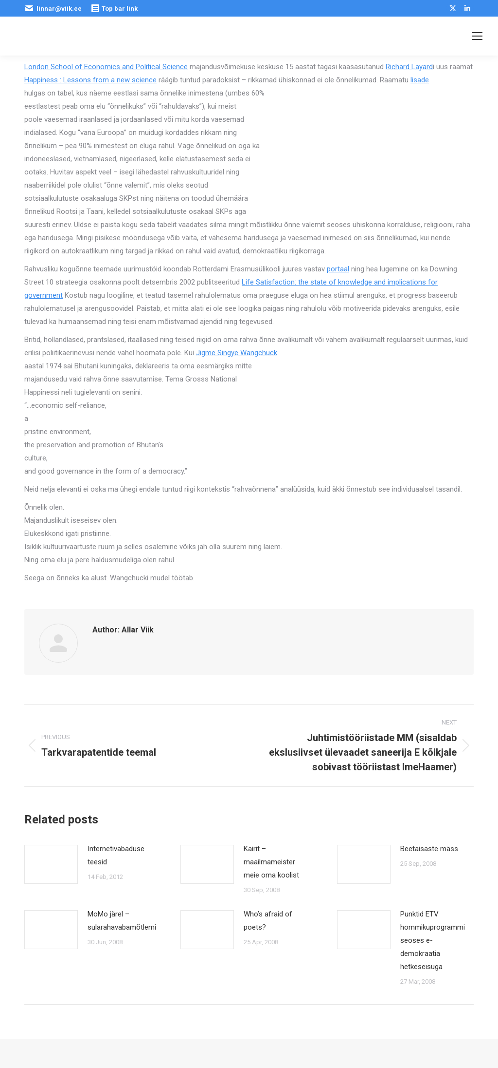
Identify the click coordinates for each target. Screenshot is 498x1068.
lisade (419, 80)
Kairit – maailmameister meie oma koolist (271, 861)
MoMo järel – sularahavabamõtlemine (126, 921)
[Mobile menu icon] (477, 36)
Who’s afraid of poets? (268, 921)
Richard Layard (409, 66)
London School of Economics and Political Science (106, 66)
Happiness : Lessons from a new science (90, 80)
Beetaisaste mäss (429, 848)
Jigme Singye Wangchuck (236, 352)
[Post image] (51, 864)
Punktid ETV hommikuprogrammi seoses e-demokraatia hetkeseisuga (432, 940)
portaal (338, 269)
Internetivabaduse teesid (116, 855)
